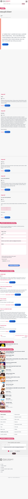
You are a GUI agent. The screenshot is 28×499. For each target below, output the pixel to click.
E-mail (2, 237)
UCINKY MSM (3, 274)
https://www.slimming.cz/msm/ (5, 279)
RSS (1, 472)
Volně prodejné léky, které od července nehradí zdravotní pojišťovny (15, 352)
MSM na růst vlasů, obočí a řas (12, 343)
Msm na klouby (3, 298)
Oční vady (16, 426)
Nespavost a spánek (18, 416)
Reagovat (7, 105)
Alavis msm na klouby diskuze (6, 286)
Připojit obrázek (4, 259)
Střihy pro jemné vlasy (10, 373)
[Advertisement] (14, 24)
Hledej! (23, 3)
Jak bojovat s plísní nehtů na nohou (13, 377)
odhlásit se (18, 451)
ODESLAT (14, 453)
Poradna (2, 416)
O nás (2, 464)
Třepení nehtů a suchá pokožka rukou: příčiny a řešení (16, 358)
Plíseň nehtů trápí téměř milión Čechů (13, 366)
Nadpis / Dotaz (3, 231)
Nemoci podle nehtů (10, 355)
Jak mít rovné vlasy (9, 384)
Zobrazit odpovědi (8, 294)
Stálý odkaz (2, 105)
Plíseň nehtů (8, 369)
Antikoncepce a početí (18, 424)
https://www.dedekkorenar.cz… (6, 207)
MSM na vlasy (8, 395)
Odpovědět (5, 44)
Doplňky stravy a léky (4, 431)
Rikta (1, 335)
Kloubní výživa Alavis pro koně (12, 380)
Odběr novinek (3, 465)
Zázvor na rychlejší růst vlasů (6, 308)
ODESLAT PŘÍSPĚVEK (14, 265)
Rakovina (16, 421)
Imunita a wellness (4, 434)
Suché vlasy (8, 391)
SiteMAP (2, 470)
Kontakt (16, 434)
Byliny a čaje (3, 429)
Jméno (2, 234)
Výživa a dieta (17, 419)
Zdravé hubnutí (17, 414)
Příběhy (16, 429)
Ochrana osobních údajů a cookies (7, 468)
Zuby (1, 426)
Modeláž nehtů (9, 402)
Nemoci (2, 424)
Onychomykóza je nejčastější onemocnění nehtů (15, 387)
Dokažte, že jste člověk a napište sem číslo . (11, 240)
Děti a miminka (3, 421)
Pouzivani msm (3, 325)
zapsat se (11, 451)
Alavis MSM (8, 398)
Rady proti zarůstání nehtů (11, 362)
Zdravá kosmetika (3, 419)
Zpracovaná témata (18, 431)
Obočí (7, 406)
